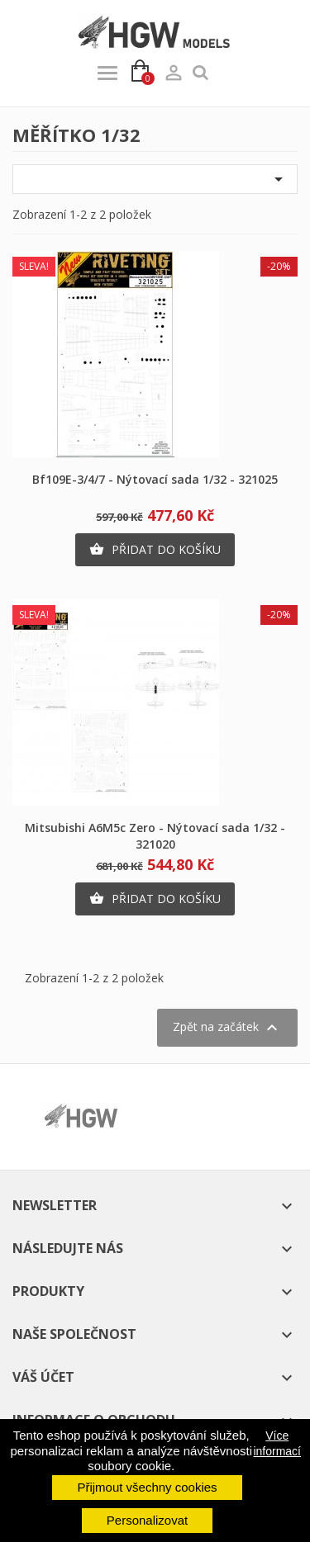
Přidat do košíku (155, 550)
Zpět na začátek (227, 1028)
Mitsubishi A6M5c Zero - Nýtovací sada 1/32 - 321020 (155, 836)
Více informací (277, 1443)
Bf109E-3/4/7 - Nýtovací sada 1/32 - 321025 (155, 479)
